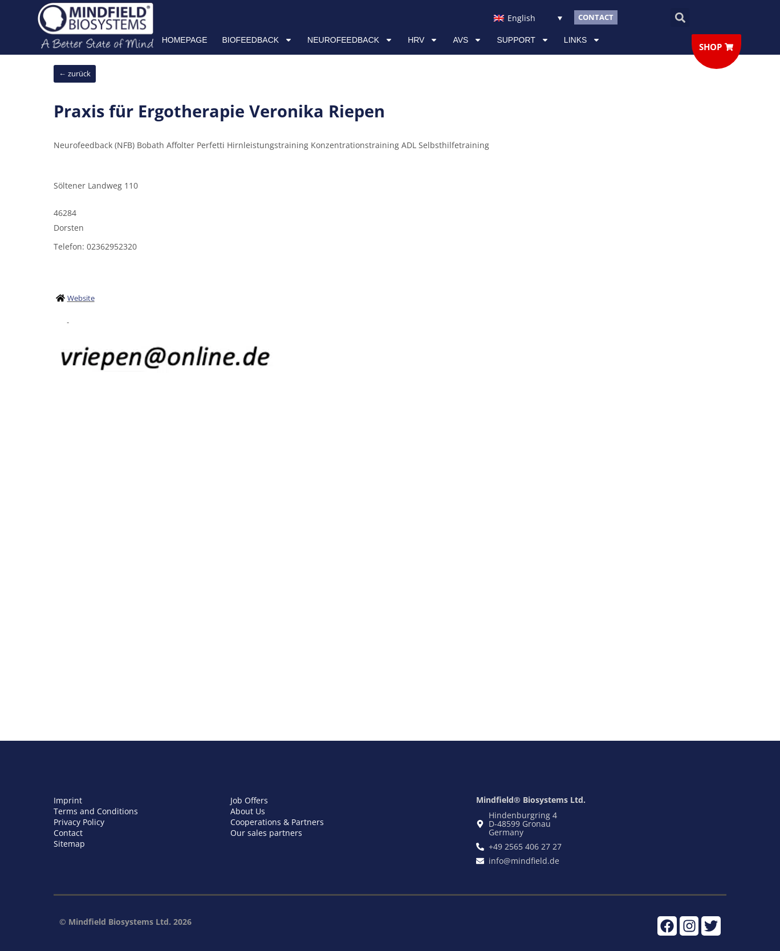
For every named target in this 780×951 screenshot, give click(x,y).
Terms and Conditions (96, 811)
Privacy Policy (79, 822)
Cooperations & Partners (277, 822)
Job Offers (249, 800)
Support (523, 40)
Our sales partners (266, 832)
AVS (467, 40)
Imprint (68, 800)
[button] (680, 17)
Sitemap (69, 843)
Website (81, 298)
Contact (68, 832)
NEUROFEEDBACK (350, 40)
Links (582, 40)
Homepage (185, 39)
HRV (423, 40)
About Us (247, 811)
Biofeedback (257, 40)
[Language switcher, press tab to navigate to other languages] (528, 17)
